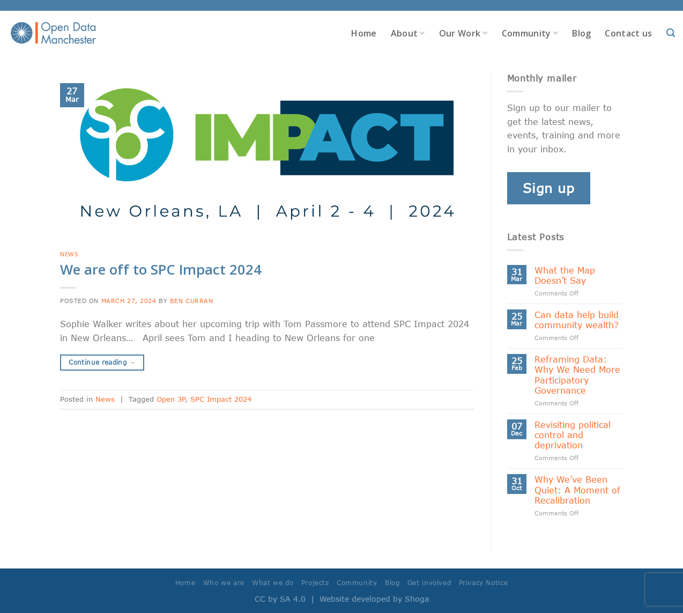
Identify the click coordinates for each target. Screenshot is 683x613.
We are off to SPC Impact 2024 (161, 269)
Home (363, 33)
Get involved (429, 583)
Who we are (223, 583)
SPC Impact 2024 (220, 399)
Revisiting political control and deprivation (572, 434)
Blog (581, 33)
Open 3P (171, 399)
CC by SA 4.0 (280, 598)
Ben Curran (191, 300)
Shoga (417, 598)
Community (530, 33)
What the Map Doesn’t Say (564, 275)
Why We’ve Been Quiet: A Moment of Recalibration (577, 489)
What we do (272, 583)
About (408, 33)
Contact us (628, 33)
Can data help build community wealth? (576, 319)
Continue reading (102, 362)
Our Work (463, 33)
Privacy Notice (483, 583)
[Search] (670, 33)
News (69, 254)
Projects (315, 583)
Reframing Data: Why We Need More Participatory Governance (577, 374)
